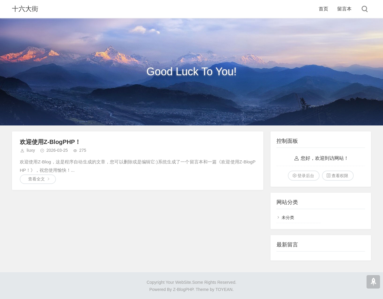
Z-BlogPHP (183, 289)
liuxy (31, 150)
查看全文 (36, 179)
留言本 (344, 8)
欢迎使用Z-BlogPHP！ (50, 142)
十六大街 (25, 9)
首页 (323, 8)
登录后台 (305, 175)
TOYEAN (223, 289)
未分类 (288, 217)
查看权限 (340, 175)
